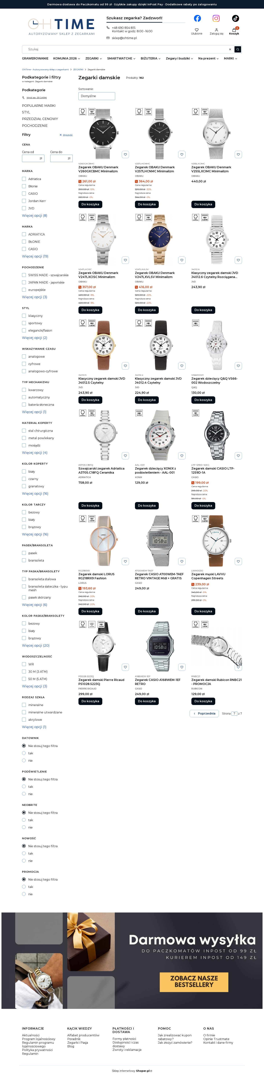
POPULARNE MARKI (39, 106)
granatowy (36, 486)
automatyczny (39, 397)
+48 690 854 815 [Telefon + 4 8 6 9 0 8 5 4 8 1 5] (123, 28)
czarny (33, 479)
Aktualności (30, 1035)
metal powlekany (41, 438)
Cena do (56, 152)
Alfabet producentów (83, 1035)
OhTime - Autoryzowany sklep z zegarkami (45, 69)
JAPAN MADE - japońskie (46, 282)
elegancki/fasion (40, 330)
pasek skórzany (39, 597)
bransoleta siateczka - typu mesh (48, 588)
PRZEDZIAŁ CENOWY (40, 119)
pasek (32, 553)
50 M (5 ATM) (37, 679)
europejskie (37, 290)
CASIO (33, 193)
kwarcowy (35, 390)
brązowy (34, 527)
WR (31, 664)
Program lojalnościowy (38, 1039)
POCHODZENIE (35, 126)
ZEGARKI (78, 69)
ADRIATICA (36, 234)
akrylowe (35, 719)
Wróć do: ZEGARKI (34, 97)
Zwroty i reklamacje (127, 1050)
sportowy (35, 323)
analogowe (36, 356)
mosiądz (34, 445)
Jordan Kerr (37, 201)
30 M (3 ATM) (38, 671)
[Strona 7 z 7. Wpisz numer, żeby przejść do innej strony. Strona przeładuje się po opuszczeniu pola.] (234, 714)
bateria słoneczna (41, 404)
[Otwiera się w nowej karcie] (197, 18)
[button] (237, 49)
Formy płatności (124, 1039)
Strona (226, 713)
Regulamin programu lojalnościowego (38, 1044)
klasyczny (35, 316)
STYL (26, 112)
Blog (70, 1046)
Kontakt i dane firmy (218, 1042)
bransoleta (36, 560)
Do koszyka (90, 204)
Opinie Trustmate (216, 1039)
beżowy (34, 512)
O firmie (209, 1035)
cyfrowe (34, 364)
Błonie (33, 186)
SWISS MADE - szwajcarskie (48, 275)
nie (30, 760)
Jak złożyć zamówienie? (175, 1042)
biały (31, 471)
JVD (31, 208)
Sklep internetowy (131, 1071)
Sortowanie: (86, 89)
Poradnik (73, 1039)
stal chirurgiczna (40, 430)
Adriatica (34, 179)
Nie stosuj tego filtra (43, 746)
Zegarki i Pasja (77, 1042)
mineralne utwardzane (45, 712)
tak (30, 753)
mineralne (35, 705)
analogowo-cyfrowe (43, 371)
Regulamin (30, 1053)
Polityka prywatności (37, 1050)
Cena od (28, 152)
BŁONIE (34, 241)
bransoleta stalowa (42, 579)
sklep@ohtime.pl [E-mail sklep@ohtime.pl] (124, 38)
